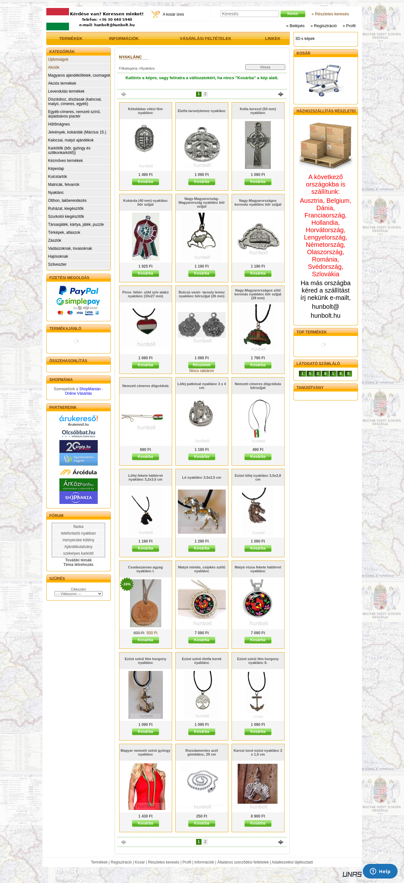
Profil (186, 862)
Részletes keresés (163, 862)
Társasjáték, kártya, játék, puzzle (76, 224)
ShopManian (90, 389)
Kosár (140, 862)
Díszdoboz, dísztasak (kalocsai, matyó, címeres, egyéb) (75, 101)
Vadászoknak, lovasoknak (70, 248)
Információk (204, 862)
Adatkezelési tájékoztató (292, 862)
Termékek (99, 862)
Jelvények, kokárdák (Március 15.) (77, 132)
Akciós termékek (62, 83)
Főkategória (128, 68)
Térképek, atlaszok (64, 232)
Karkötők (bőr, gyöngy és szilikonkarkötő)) (69, 150)
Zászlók (54, 240)
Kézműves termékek (65, 160)
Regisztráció (121, 862)
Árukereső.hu (78, 424)
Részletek (201, 365)
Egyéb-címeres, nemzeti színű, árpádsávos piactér (74, 114)
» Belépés (295, 25)
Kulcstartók (57, 176)
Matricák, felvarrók (64, 184)
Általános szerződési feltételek (243, 862)
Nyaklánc (56, 192)
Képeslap (56, 168)
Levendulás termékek (66, 91)
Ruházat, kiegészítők (66, 208)
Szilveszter (57, 264)
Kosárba (145, 181)
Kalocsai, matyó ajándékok (71, 140)
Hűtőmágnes (59, 124)
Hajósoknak (58, 256)
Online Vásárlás (78, 393)
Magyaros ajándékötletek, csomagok (79, 75)
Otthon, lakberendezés (67, 200)
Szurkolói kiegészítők (66, 216)
